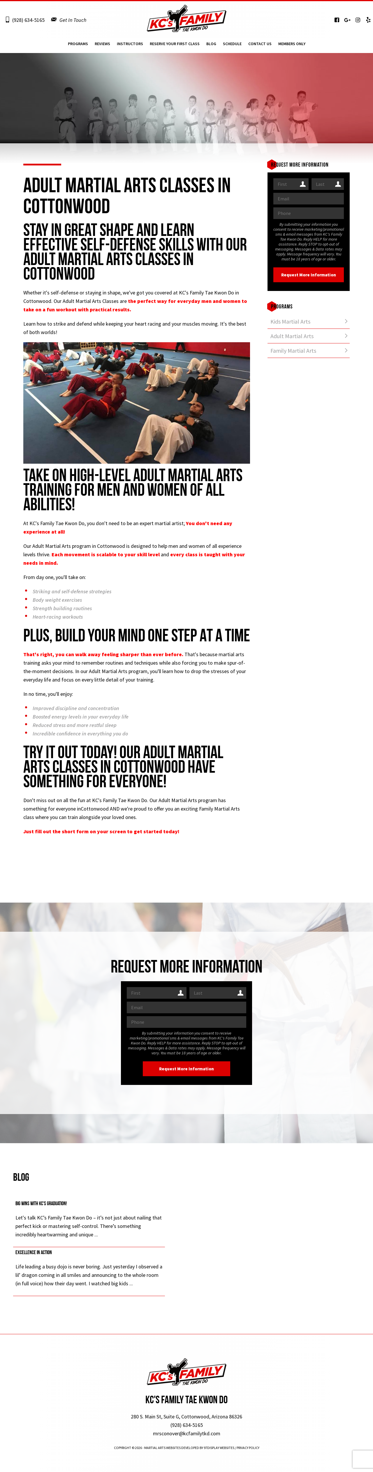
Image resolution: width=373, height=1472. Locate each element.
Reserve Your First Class (175, 45)
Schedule (232, 45)
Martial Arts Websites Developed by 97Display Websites (189, 1447)
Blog (211, 45)
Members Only (291, 45)
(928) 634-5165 (28, 20)
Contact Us (260, 45)
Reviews (102, 45)
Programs (78, 45)
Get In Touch (72, 20)
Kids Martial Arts (290, 321)
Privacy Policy (248, 1447)
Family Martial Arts (293, 350)
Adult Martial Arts (292, 336)
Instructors (130, 45)
